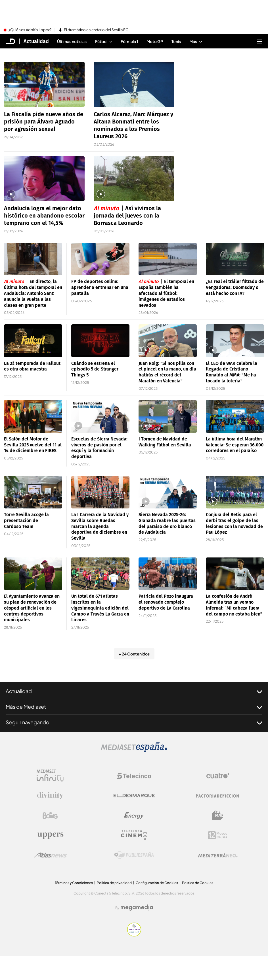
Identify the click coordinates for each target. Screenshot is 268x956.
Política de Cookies (197, 883)
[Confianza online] (134, 935)
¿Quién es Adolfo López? (30, 30)
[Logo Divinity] (50, 796)
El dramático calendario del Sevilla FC (96, 30)
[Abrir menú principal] (259, 41)
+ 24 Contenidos (134, 653)
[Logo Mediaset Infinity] (50, 776)
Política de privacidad (114, 883)
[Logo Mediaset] (134, 750)
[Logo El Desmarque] (134, 795)
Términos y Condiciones (74, 883)
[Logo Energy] (134, 815)
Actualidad (134, 691)
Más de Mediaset (134, 706)
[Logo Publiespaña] (134, 855)
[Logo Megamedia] (137, 907)
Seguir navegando (134, 722)
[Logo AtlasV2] (50, 855)
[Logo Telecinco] (134, 776)
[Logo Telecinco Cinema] (134, 835)
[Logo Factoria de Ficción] (217, 796)
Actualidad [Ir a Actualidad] (36, 41)
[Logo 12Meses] (217, 835)
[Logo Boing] (50, 815)
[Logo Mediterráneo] (218, 855)
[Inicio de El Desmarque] (10, 41)
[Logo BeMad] (218, 815)
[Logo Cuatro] (217, 776)
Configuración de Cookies (157, 883)
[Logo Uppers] (50, 835)
